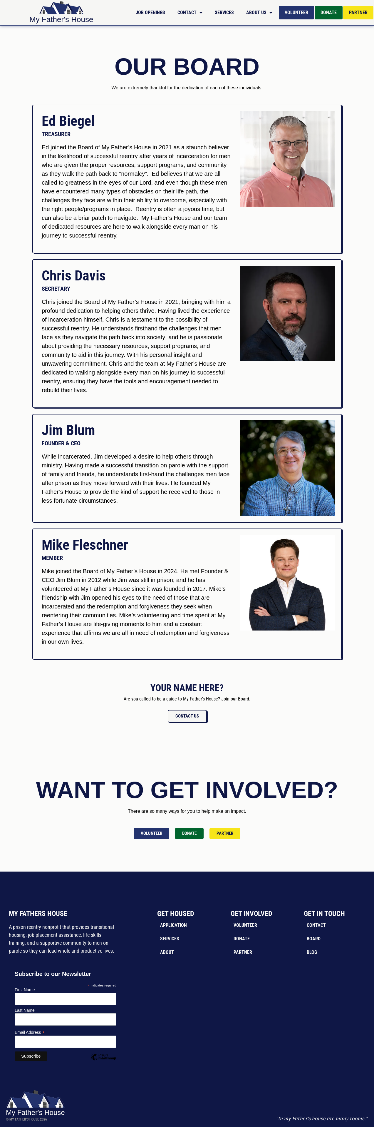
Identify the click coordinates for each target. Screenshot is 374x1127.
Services (224, 12)
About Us (259, 12)
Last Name (25, 1010)
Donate (329, 12)
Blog (312, 952)
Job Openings (150, 12)
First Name (25, 990)
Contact (189, 12)
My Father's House (61, 19)
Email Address (30, 1032)
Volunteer (296, 12)
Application (173, 925)
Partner (358, 12)
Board (314, 939)
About (167, 952)
